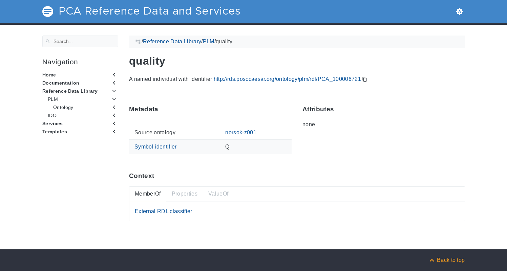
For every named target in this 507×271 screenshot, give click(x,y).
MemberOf (148, 194)
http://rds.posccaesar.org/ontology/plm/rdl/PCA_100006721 (287, 79)
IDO (52, 115)
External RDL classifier (163, 211)
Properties (184, 194)
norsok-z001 (240, 132)
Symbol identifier (155, 147)
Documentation (60, 83)
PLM (53, 99)
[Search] (80, 41)
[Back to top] (446, 260)
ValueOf (218, 194)
